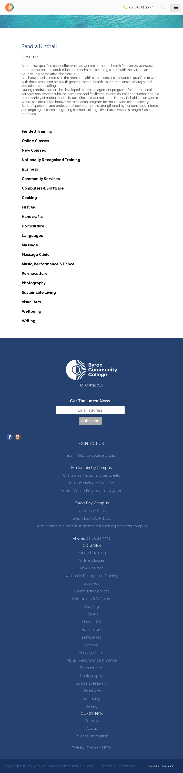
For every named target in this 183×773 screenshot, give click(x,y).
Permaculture (35, 273)
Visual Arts (31, 302)
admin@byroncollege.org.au (91, 455)
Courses (91, 720)
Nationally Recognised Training (51, 160)
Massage (30, 245)
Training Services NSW (91, 748)
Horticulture (33, 226)
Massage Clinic (35, 255)
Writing (28, 321)
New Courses (34, 150)
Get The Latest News (90, 401)
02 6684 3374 (141, 7)
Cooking (29, 198)
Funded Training (37, 131)
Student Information (91, 736)
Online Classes (35, 141)
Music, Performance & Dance (48, 264)
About (91, 728)
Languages (32, 236)
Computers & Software (43, 188)
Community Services (41, 179)
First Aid (29, 207)
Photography (34, 283)
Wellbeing (31, 311)
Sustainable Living (39, 292)
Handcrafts (32, 217)
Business (30, 169)
